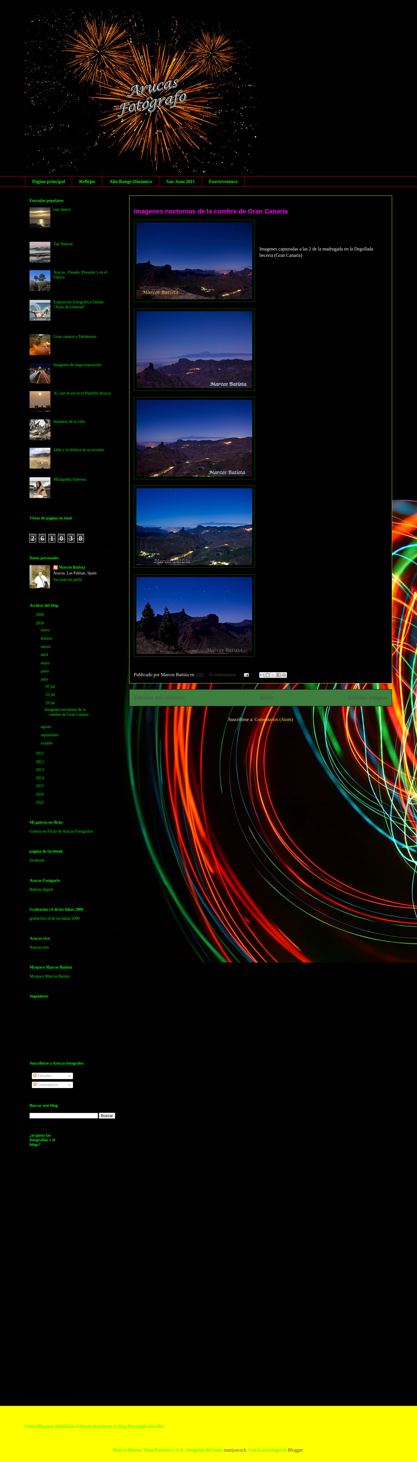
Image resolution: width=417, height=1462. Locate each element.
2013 (40, 770)
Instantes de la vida (69, 421)
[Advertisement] (53, 1304)
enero (46, 630)
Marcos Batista (72, 567)
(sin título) (62, 209)
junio (45, 671)
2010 (40, 623)
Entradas (42, 1076)
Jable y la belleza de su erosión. (79, 450)
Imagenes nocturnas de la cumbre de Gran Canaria (211, 211)
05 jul (50, 686)
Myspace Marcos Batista (50, 976)
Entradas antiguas (367, 697)
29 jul (50, 703)
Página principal (48, 181)
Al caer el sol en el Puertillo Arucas (82, 393)
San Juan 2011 (180, 181)
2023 (40, 802)
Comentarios (45, 1085)
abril (45, 654)
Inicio (266, 697)
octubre (47, 743)
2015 (40, 786)
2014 (40, 778)
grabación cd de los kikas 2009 (55, 918)
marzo (46, 646)
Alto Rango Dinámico (130, 181)
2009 (40, 615)
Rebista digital (41, 889)
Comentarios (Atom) (274, 719)
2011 (40, 753)
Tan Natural (63, 244)
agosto (46, 726)
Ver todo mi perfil (67, 580)
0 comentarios (222, 674)
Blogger (295, 1450)
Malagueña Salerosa (70, 479)
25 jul (50, 694)
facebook (37, 860)
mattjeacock (235, 1450)
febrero (47, 638)
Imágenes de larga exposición (78, 365)
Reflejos (87, 181)
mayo (46, 663)
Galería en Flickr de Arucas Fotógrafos (61, 831)
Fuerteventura (223, 181)
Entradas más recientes (159, 697)
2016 (40, 794)
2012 (40, 761)
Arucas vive (39, 947)
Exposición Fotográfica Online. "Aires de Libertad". (79, 304)
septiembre (50, 735)
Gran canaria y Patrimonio (75, 336)
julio (45, 679)
